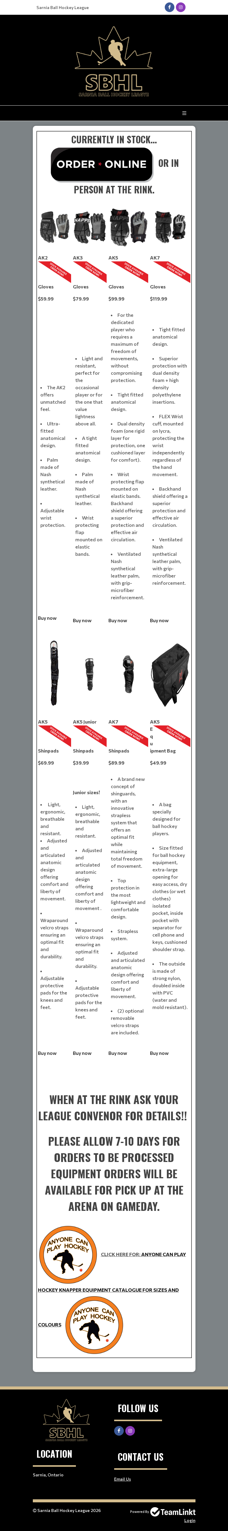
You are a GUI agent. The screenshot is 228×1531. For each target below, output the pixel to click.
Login (189, 1520)
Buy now (47, 618)
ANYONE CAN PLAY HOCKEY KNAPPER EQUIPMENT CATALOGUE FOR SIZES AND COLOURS (112, 1289)
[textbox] (114, 749)
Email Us (122, 1479)
